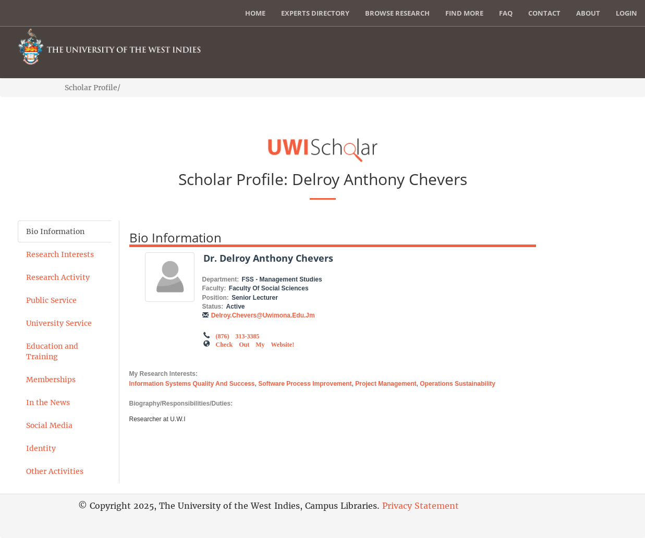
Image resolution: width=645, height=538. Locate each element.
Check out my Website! (255, 343)
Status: (213, 306)
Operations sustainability (457, 383)
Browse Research (397, 13)
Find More (464, 13)
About (588, 13)
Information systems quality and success (192, 383)
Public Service (51, 300)
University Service (59, 323)
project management (385, 383)
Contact (544, 13)
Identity (41, 448)
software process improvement (304, 383)
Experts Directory (315, 13)
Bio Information (55, 231)
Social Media (49, 425)
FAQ (506, 13)
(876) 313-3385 (238, 335)
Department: (220, 279)
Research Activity (58, 277)
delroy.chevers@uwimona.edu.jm (263, 315)
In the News (48, 402)
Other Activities (54, 471)
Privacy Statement (420, 505)
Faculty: (214, 288)
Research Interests (60, 254)
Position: (215, 297)
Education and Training (52, 351)
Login (626, 13)
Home (255, 13)
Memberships (51, 379)
